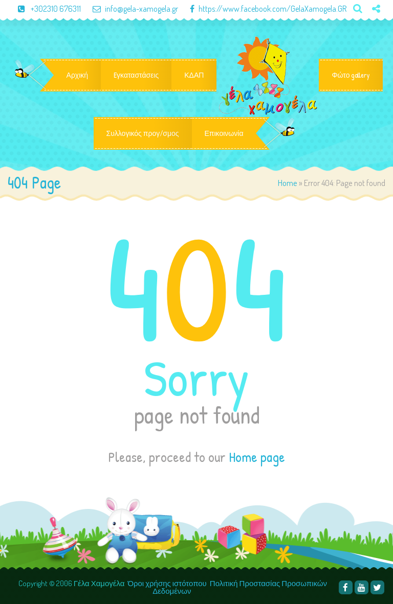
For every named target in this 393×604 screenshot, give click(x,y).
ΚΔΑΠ (193, 75)
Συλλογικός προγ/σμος (143, 133)
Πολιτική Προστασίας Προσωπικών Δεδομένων (239, 587)
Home (287, 182)
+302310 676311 (45, 9)
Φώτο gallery (351, 75)
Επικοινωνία (224, 133)
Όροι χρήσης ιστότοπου (166, 583)
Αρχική (77, 75)
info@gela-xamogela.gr (130, 9)
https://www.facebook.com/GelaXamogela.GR (263, 9)
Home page (257, 457)
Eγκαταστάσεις (136, 75)
